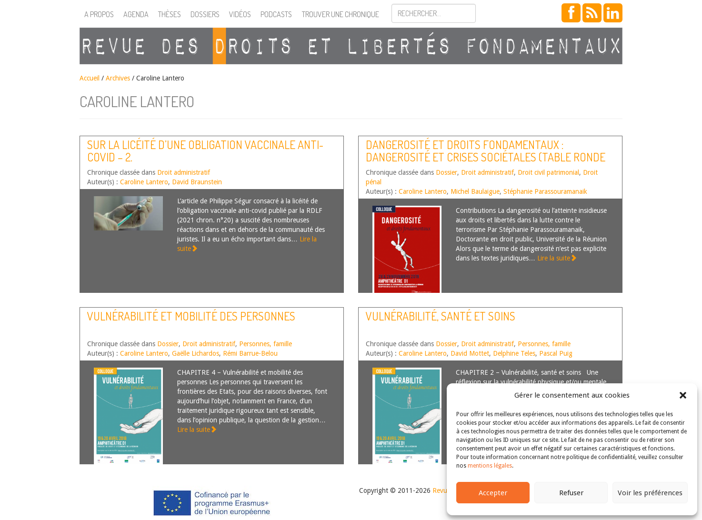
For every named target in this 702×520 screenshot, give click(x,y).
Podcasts (276, 14)
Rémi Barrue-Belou (250, 353)
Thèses (169, 14)
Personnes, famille (265, 344)
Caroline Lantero (144, 182)
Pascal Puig (555, 353)
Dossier (446, 172)
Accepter (493, 493)
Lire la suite (557, 258)
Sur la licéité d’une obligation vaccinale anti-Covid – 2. (205, 150)
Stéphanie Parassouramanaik (545, 191)
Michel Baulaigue (475, 191)
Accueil (90, 78)
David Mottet (470, 353)
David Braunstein (197, 182)
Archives (118, 78)
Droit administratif (183, 172)
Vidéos (240, 14)
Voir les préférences (650, 493)
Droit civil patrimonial (548, 172)
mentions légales (490, 465)
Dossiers (205, 14)
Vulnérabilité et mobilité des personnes (191, 316)
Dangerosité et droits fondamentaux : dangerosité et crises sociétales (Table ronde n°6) (485, 157)
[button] (683, 395)
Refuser (571, 493)
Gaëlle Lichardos (195, 353)
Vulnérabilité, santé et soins (440, 316)
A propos (99, 14)
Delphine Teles (514, 353)
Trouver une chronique (340, 14)
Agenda (136, 14)
